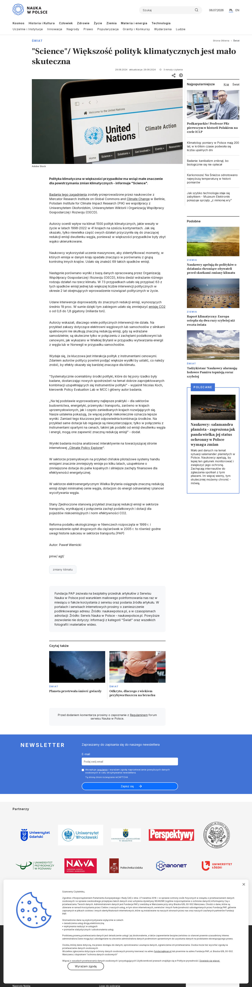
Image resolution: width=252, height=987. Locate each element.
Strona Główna (221, 40)
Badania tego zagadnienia (68, 194)
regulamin (102, 769)
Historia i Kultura (42, 23)
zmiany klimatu (63, 569)
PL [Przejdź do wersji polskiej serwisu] (231, 10)
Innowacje (54, 29)
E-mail (86, 754)
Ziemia (111, 23)
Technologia (161, 23)
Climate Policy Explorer (86, 448)
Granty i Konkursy (136, 29)
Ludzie (181, 29)
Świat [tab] (235, 84)
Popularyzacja (108, 29)
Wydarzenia (163, 29)
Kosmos (18, 23)
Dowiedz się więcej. (210, 960)
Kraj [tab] (226, 84)
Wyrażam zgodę (86, 966)
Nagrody (72, 29)
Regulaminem (139, 715)
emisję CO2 (157, 307)
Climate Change (138, 199)
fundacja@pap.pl (163, 951)
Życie (98, 23)
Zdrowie (83, 23)
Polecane (203, 387)
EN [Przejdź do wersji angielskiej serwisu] (237, 10)
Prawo (88, 29)
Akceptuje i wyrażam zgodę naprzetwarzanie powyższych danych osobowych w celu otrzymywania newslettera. (127, 771)
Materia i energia (134, 23)
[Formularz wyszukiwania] (170, 10)
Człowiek (66, 23)
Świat (37, 40)
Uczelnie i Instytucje (28, 29)
